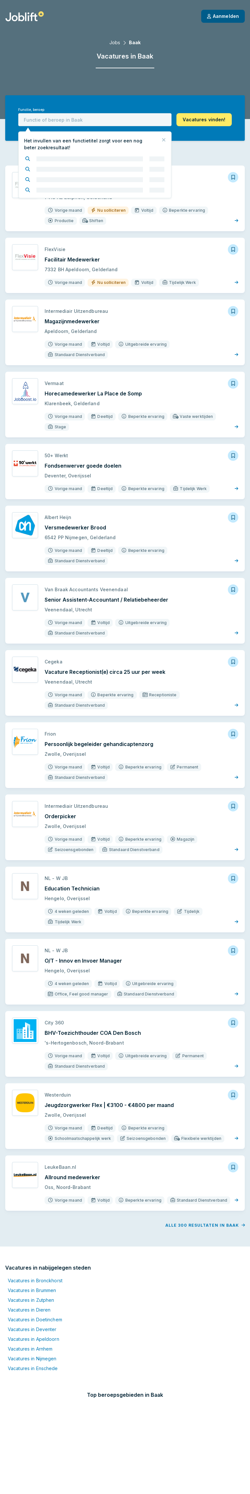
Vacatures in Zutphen (31, 1300)
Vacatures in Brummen (32, 1290)
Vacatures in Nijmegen (32, 1358)
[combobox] (95, 119)
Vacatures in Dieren (29, 1310)
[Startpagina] (24, 16)
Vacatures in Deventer (32, 1329)
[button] (204, 119)
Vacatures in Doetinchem (35, 1319)
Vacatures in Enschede (33, 1368)
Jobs (114, 42)
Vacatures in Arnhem (30, 1349)
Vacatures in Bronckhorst (35, 1280)
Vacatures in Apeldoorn (33, 1339)
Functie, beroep (31, 110)
